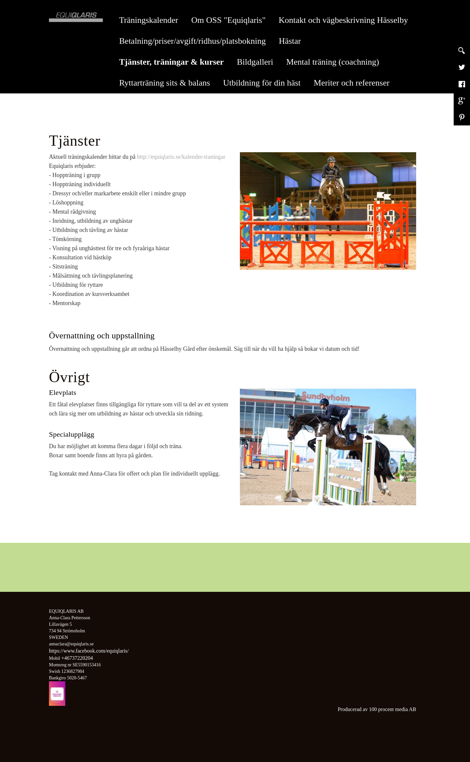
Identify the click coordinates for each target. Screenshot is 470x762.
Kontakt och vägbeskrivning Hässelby (343, 20)
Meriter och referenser (351, 83)
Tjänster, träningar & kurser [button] (174, 62)
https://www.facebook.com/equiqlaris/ (89, 651)
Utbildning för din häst (262, 83)
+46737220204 (77, 658)
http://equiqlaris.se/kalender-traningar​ (181, 157)
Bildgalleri (255, 62)
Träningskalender (148, 20)
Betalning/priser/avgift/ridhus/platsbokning (192, 41)
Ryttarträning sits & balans (164, 83)
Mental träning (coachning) (332, 62)
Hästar (290, 41)
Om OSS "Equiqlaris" (228, 20)
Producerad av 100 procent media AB (377, 709)
